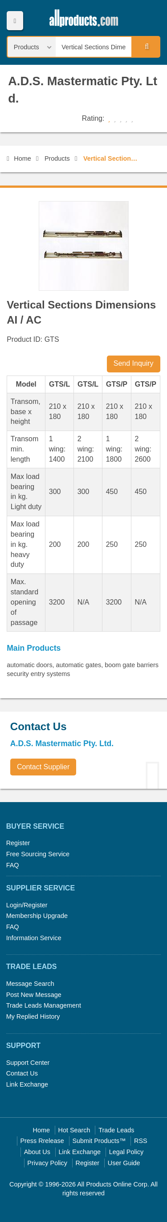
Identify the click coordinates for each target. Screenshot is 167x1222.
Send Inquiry (134, 363)
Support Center (28, 1062)
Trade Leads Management (43, 1005)
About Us (37, 1151)
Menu (15, 20)
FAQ (12, 865)
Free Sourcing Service (37, 854)
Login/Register (27, 905)
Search (145, 46)
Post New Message (33, 994)
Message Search (30, 983)
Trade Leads (116, 1130)
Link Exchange (27, 1084)
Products (57, 158)
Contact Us (22, 1073)
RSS (140, 1140)
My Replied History (33, 1016)
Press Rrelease (42, 1140)
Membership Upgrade (37, 915)
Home (19, 158)
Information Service (33, 937)
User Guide (124, 1163)
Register (18, 842)
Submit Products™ (99, 1140)
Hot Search (74, 1130)
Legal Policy (126, 1151)
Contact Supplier (43, 767)
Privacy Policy (47, 1163)
